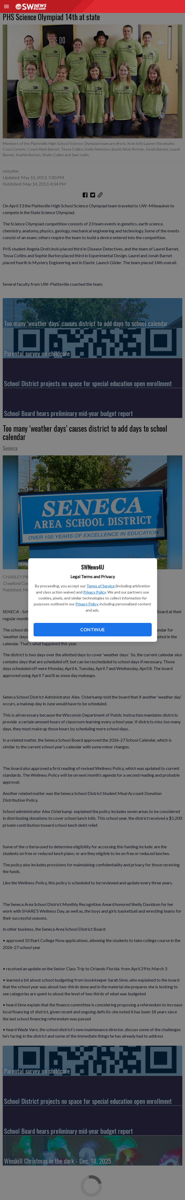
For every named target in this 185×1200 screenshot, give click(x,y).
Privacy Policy (94, 592)
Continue (92, 629)
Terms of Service (100, 586)
